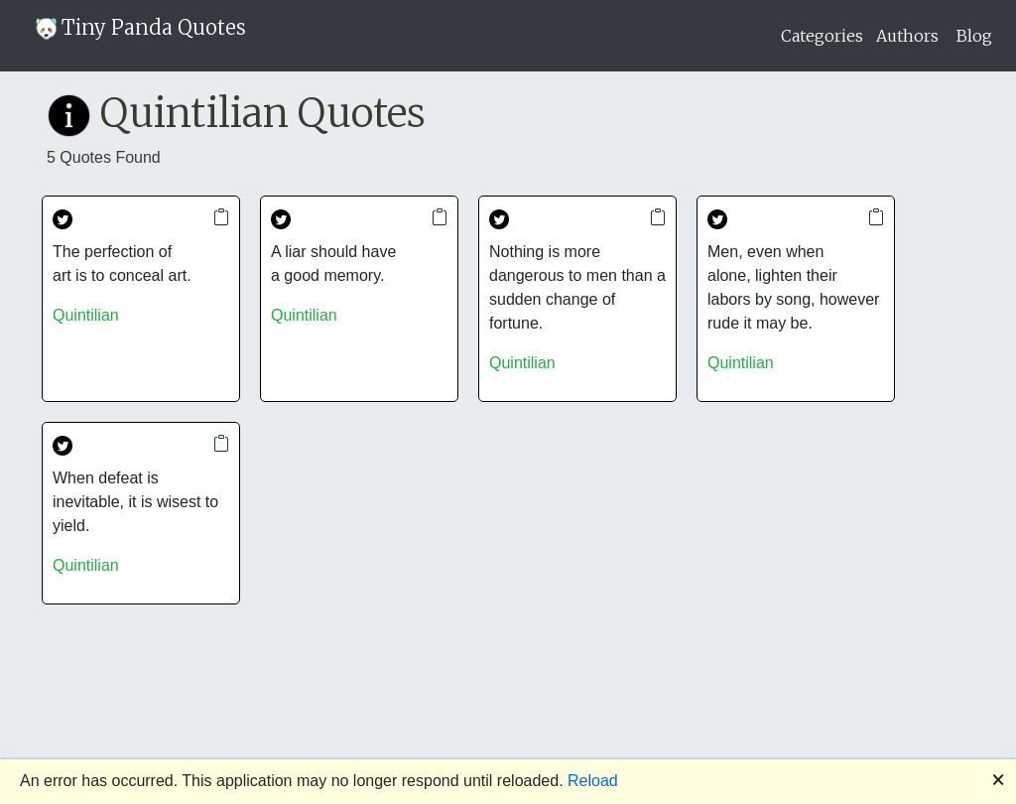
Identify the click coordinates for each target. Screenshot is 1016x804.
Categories (822, 36)
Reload (593, 780)
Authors (907, 36)
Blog (974, 36)
